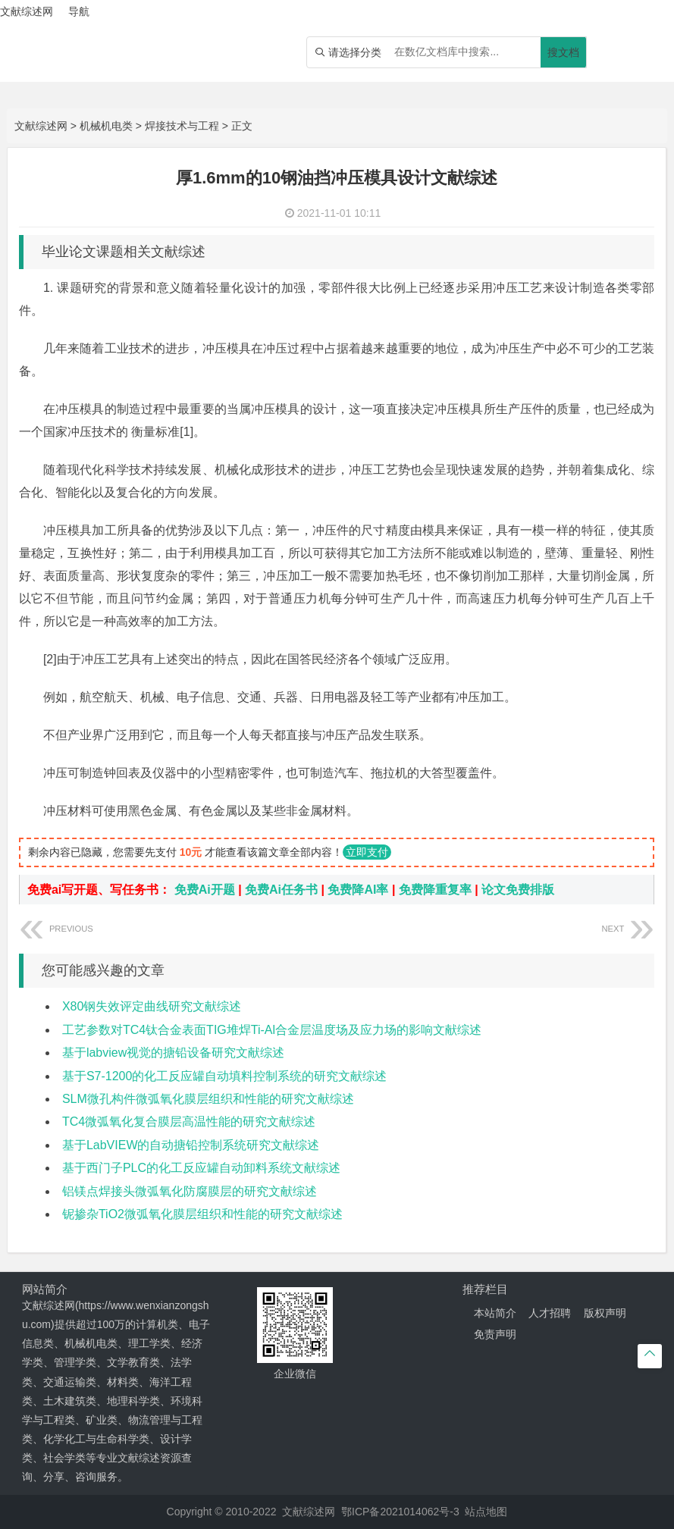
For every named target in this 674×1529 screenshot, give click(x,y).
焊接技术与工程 (182, 126)
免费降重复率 (435, 889)
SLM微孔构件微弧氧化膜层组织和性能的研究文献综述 (208, 1098)
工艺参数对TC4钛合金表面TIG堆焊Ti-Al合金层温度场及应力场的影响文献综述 (271, 1029)
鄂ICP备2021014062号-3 (400, 1512)
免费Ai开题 (204, 889)
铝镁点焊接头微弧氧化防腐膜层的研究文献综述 (189, 1191)
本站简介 (495, 1313)
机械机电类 (106, 126)
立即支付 (367, 852)
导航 (78, 11)
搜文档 (563, 52)
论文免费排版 (517, 889)
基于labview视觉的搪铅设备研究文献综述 (173, 1052)
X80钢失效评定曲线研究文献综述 (151, 1006)
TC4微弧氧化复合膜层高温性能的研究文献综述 (188, 1121)
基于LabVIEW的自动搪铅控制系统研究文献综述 (191, 1145)
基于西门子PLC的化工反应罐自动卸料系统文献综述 (201, 1167)
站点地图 (486, 1512)
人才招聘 (549, 1313)
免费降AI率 (358, 889)
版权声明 (605, 1313)
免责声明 (495, 1334)
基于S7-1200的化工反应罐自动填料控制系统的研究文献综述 (224, 1076)
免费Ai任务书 (281, 889)
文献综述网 (40, 126)
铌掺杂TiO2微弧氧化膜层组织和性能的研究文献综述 (202, 1214)
